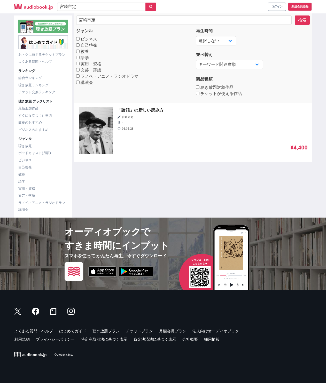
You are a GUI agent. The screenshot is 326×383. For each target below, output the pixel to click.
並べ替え (204, 54)
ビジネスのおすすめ (33, 130)
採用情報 (212, 339)
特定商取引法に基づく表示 (104, 339)
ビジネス (25, 160)
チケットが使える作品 (219, 93)
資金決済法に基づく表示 (155, 339)
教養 (21, 174)
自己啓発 (25, 167)
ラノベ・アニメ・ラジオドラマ (41, 203)
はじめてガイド (72, 331)
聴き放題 (25, 146)
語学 (21, 181)
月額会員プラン (172, 331)
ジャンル (84, 30)
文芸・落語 (26, 195)
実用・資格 (26, 188)
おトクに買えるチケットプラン (41, 55)
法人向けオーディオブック (215, 331)
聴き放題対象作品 (215, 87)
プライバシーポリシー (55, 339)
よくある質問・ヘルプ (35, 61)
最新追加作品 (28, 108)
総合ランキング (30, 78)
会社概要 (190, 339)
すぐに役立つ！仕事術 (35, 115)
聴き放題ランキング (33, 85)
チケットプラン (139, 331)
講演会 (23, 210)
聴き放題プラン (106, 331)
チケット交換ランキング (36, 92)
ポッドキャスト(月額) (34, 153)
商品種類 (204, 79)
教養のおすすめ (30, 122)
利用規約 (22, 339)
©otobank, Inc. (64, 354)
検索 (302, 20)
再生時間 (204, 30)
